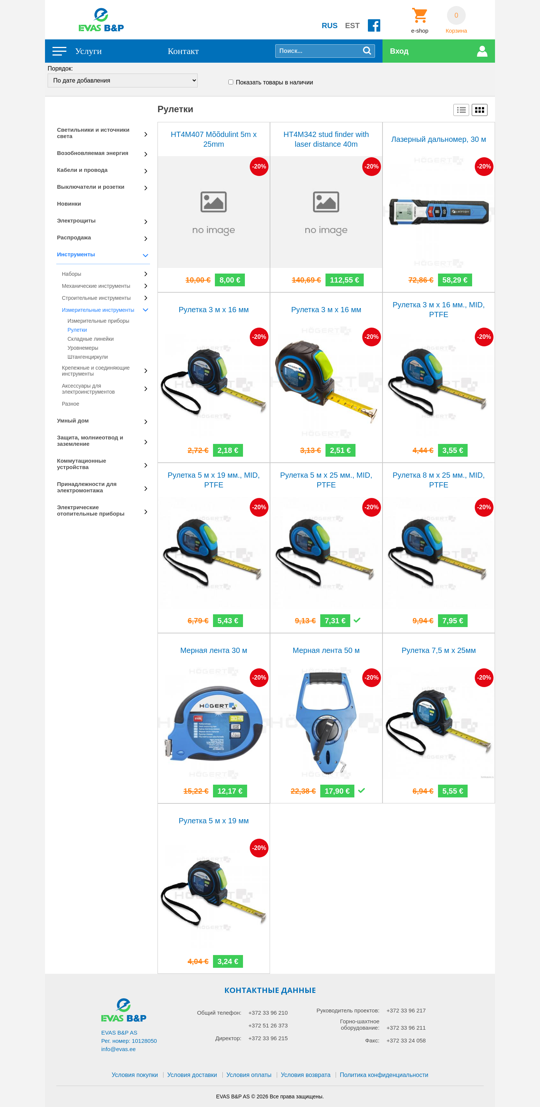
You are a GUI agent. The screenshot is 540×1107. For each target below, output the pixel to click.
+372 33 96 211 (406, 1027)
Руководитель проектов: (348, 1010)
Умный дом (73, 420)
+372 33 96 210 (268, 1012)
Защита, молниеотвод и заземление (90, 440)
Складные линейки (91, 339)
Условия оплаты (249, 1075)
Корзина (456, 31)
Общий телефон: (219, 1012)
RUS (330, 25)
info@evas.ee (118, 1049)
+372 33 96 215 (268, 1038)
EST (352, 25)
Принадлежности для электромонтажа (87, 487)
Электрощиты (76, 220)
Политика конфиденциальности (384, 1075)
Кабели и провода (82, 170)
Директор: (228, 1038)
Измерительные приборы (98, 321)
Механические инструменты (96, 286)
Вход (399, 51)
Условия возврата (305, 1075)
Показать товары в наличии (274, 82)
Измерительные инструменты (98, 310)
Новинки (69, 203)
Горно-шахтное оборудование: (360, 1024)
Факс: (372, 1040)
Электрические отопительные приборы (90, 510)
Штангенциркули (88, 357)
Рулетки (77, 330)
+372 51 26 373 (268, 1025)
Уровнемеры (83, 348)
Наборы (71, 274)
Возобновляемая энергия (92, 153)
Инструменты (76, 254)
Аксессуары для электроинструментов (88, 389)
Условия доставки (192, 1075)
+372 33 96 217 (406, 1010)
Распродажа (74, 237)
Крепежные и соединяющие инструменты (96, 371)
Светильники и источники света (93, 132)
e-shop (420, 31)
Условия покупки (135, 1075)
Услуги (88, 51)
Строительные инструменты (96, 298)
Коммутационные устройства (81, 463)
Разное (70, 404)
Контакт (183, 51)
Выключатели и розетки (90, 186)
